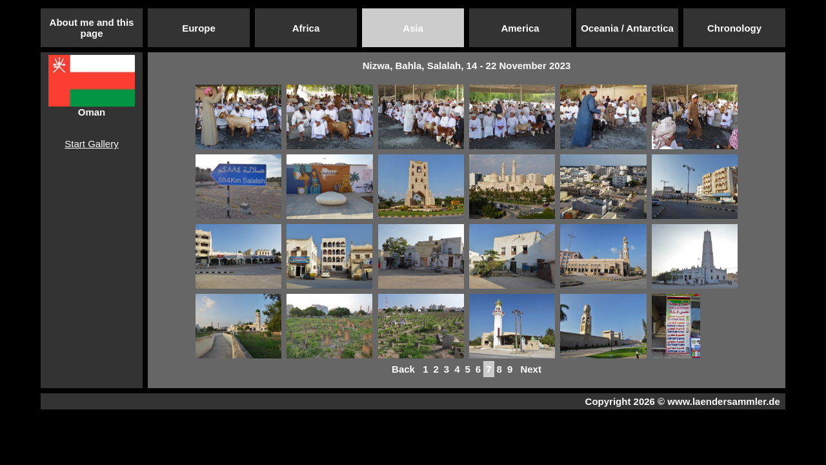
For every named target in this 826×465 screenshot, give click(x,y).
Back (403, 369)
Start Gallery (91, 143)
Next (531, 369)
